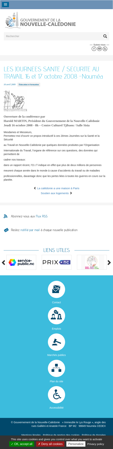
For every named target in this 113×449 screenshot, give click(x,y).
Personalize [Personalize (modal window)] (76, 444)
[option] (21, 262)
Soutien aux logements (56, 193)
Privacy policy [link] (95, 444)
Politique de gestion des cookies (61, 435)
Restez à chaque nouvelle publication (44, 230)
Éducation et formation (29, 84)
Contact (56, 302)
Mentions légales (31, 435)
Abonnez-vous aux (29, 216)
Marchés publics (56, 355)
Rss (105, 48)
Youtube (99, 48)
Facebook (93, 48)
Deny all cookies (50, 444)
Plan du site (56, 381)
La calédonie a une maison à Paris (56, 188)
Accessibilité (56, 407)
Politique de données (94, 435)
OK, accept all (21, 444)
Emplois (56, 328)
